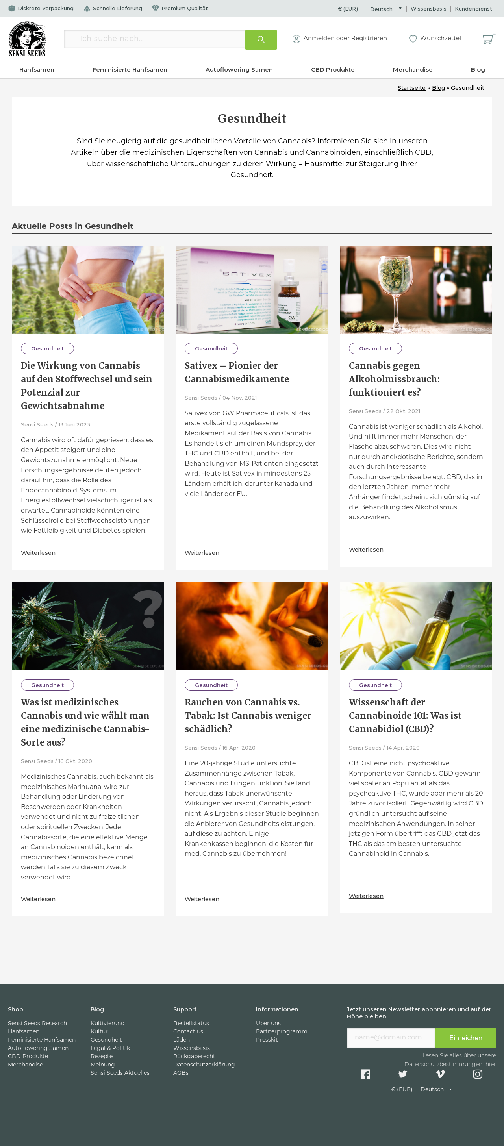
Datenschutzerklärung (204, 1065)
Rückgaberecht (194, 1057)
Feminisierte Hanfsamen (130, 69)
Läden (181, 1040)
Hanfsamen (36, 69)
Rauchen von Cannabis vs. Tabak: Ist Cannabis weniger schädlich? (248, 716)
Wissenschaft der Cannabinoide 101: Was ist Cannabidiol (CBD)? (405, 716)
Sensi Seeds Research (37, 1024)
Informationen (277, 1009)
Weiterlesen (39, 552)
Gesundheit (47, 348)
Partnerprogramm (282, 1032)
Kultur (99, 1032)
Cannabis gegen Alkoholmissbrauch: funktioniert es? (394, 379)
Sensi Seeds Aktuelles (120, 1073)
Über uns (268, 1024)
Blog (478, 69)
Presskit (267, 1040)
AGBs (181, 1073)
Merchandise (413, 69)
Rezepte (102, 1057)
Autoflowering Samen (239, 69)
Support (185, 1009)
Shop (15, 1009)
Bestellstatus (191, 1024)
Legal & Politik (110, 1049)
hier (490, 1065)
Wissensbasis (429, 9)
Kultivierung (108, 1024)
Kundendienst (473, 9)
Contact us (188, 1032)
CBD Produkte (333, 69)
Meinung (103, 1065)
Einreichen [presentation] (465, 1038)
